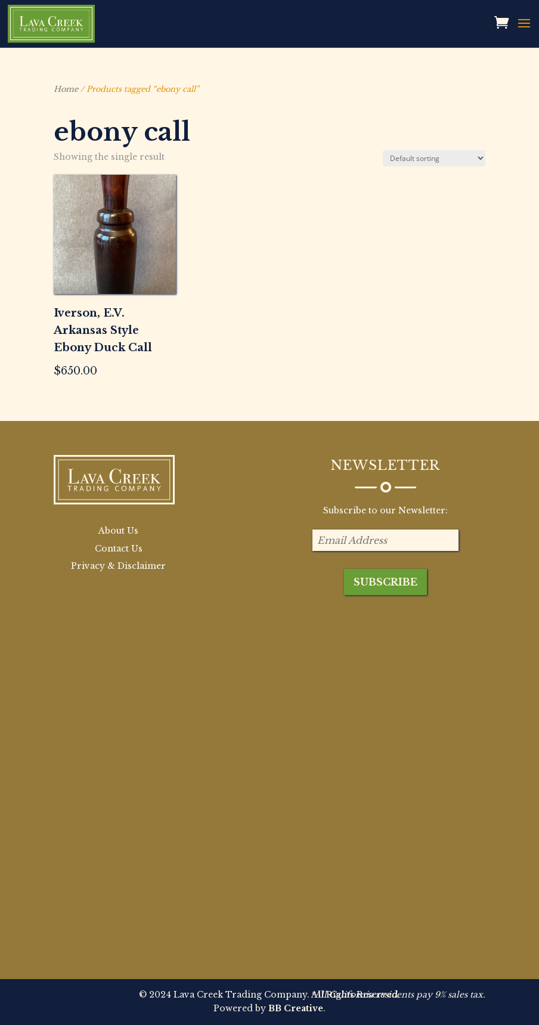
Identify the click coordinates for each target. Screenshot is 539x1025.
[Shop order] (434, 158)
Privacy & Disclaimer (118, 566)
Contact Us (119, 548)
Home (66, 89)
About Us (118, 530)
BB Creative (295, 1008)
